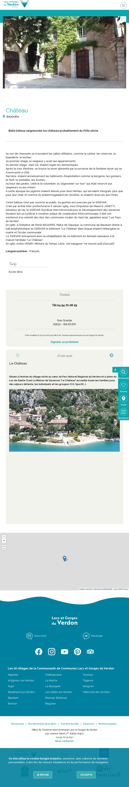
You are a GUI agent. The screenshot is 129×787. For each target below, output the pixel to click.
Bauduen (13, 697)
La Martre (51, 680)
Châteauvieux (53, 674)
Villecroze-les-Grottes (96, 691)
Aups (11, 686)
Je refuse (43, 774)
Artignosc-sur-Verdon (21, 680)
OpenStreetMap (101, 589)
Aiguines (13, 674)
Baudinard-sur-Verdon (21, 691)
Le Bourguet (52, 686)
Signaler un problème (64, 341)
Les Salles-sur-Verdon (58, 691)
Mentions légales (108, 724)
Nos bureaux (17, 724)
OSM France (123, 589)
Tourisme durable (69, 724)
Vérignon (88, 686)
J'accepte (86, 774)
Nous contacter (64, 741)
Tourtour (88, 674)
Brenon (12, 703)
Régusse (50, 703)
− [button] (4, 541)
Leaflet (82, 589)
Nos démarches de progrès (42, 724)
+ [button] (4, 536)
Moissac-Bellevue (56, 697)
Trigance (88, 680)
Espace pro (88, 724)
